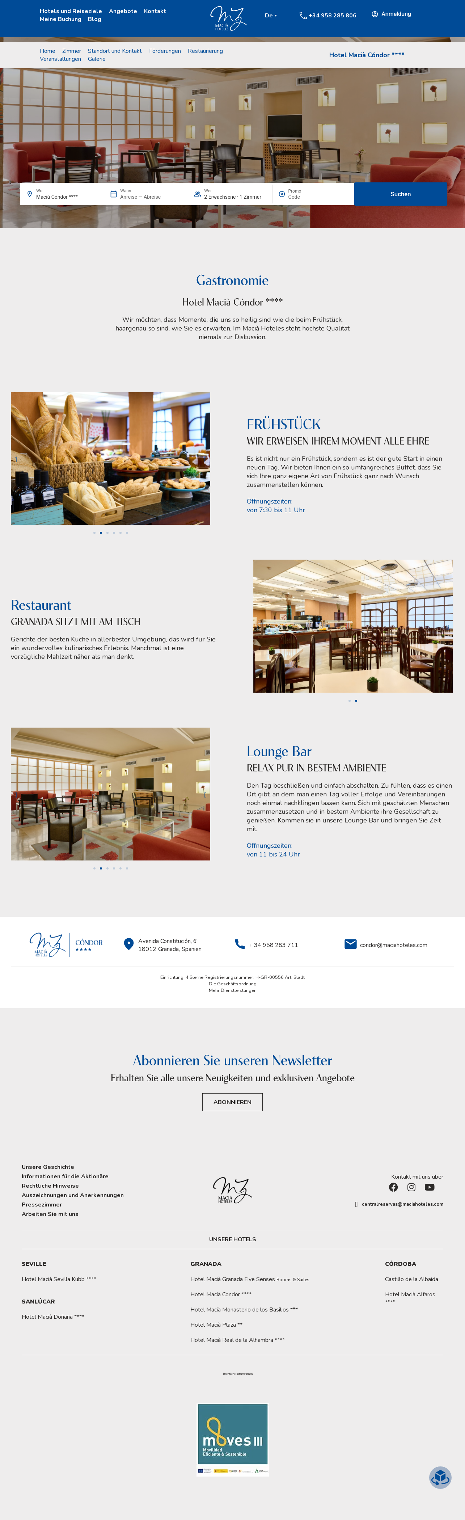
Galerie (97, 59)
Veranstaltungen (60, 59)
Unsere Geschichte (48, 1167)
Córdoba (400, 1264)
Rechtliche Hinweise (50, 1186)
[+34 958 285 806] (303, 15)
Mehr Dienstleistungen (233, 990)
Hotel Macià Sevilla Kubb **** (59, 1279)
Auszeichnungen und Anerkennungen (73, 1195)
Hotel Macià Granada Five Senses (249, 1279)
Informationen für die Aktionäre (65, 1176)
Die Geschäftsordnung (233, 984)
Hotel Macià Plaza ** (216, 1325)
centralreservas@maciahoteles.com (402, 1204)
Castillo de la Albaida (411, 1279)
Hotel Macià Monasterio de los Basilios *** (244, 1310)
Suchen (400, 194)
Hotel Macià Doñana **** (53, 1317)
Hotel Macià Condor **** (220, 1294)
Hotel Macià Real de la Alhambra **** (237, 1340)
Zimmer (71, 51)
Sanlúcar (38, 1302)
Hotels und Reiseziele (71, 11)
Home (47, 51)
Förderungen (165, 51)
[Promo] (305, 197)
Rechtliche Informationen (238, 1374)
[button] (15, 459)
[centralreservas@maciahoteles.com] (356, 1204)
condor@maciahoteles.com (393, 945)
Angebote (123, 11)
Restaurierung (205, 51)
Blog (94, 19)
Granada (205, 1264)
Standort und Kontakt (115, 51)
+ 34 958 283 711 (273, 945)
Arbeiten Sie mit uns (50, 1214)
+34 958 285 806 (332, 16)
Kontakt (155, 11)
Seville (34, 1264)
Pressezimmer (42, 1205)
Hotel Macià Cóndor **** (367, 55)
